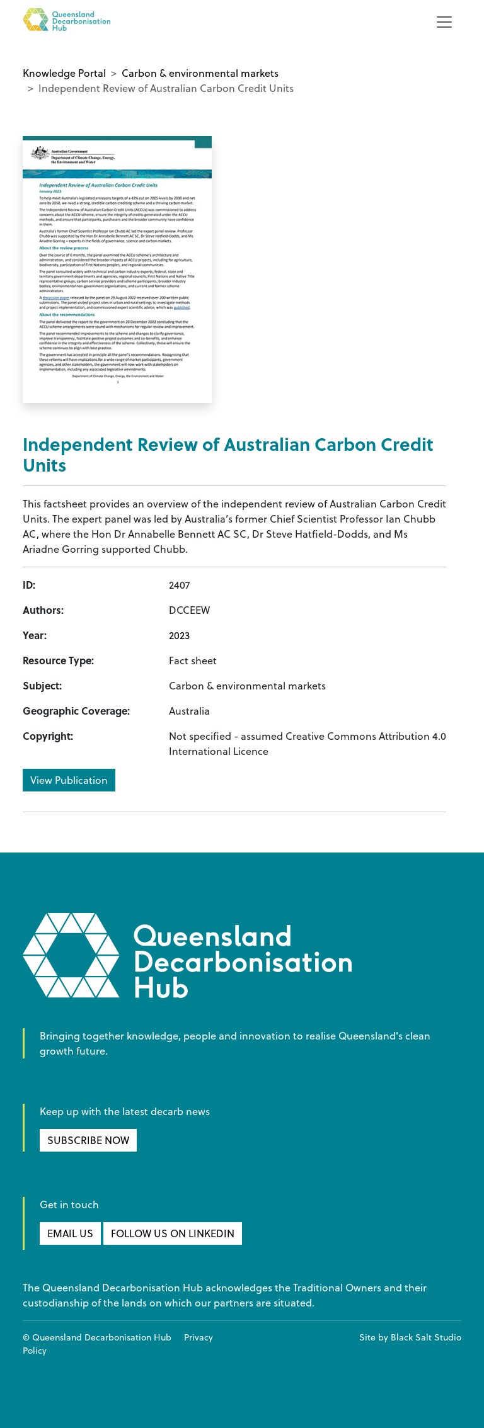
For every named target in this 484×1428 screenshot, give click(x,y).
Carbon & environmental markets (200, 73)
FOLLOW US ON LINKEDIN (172, 1233)
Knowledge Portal (64, 73)
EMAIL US (70, 1233)
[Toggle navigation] (444, 22)
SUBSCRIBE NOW (88, 1140)
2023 (179, 635)
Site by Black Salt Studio (410, 1337)
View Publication (69, 780)
